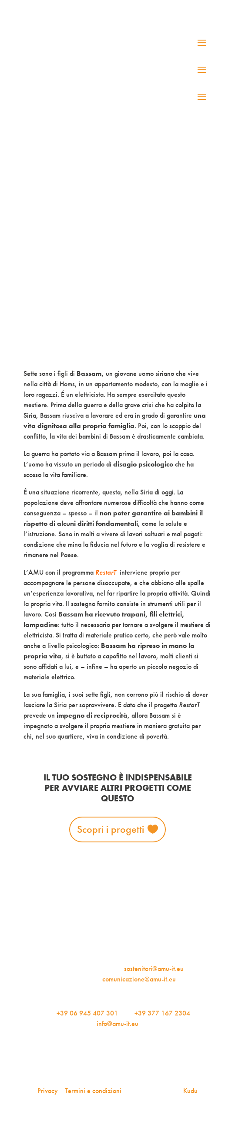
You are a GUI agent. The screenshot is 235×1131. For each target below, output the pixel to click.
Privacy (47, 1090)
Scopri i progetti (110, 829)
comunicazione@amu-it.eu (139, 979)
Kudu (190, 1090)
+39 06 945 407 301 (87, 1013)
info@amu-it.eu (117, 1023)
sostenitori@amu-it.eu (154, 968)
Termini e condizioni (93, 1090)
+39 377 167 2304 (162, 1013)
